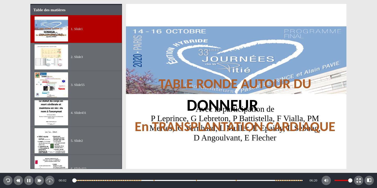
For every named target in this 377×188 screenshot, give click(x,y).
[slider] (188, 180)
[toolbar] (188, 180)
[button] (8, 180)
